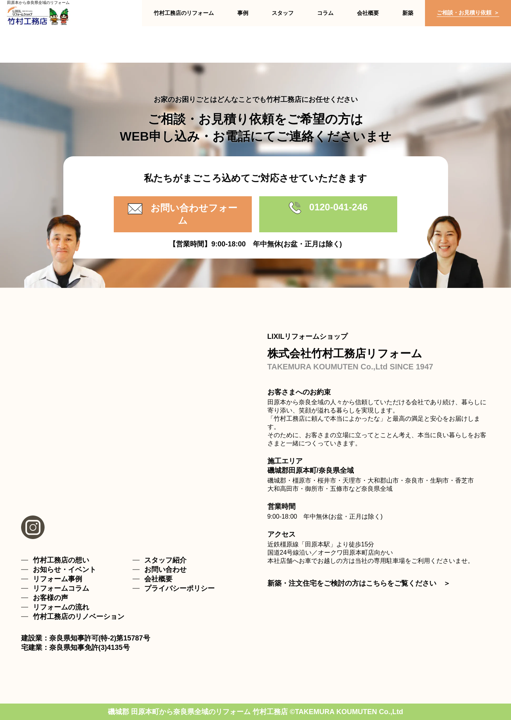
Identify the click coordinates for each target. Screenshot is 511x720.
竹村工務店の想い (61, 560)
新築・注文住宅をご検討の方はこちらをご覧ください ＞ (358, 583)
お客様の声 (50, 598)
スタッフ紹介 (165, 560)
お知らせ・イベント (64, 569)
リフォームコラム (61, 588)
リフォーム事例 (57, 579)
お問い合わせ (165, 569)
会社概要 (158, 579)
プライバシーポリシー (179, 588)
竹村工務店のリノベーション (78, 617)
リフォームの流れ (61, 607)
